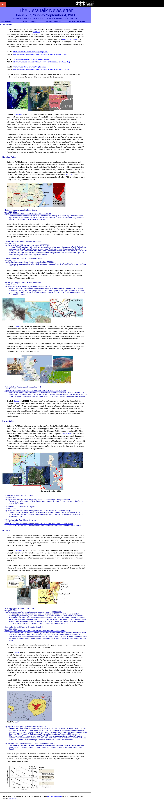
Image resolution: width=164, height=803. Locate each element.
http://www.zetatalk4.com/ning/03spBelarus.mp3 (31, 59)
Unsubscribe (12, 799)
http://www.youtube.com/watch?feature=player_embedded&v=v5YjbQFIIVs (40, 54)
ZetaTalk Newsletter (54, 796)
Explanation (18, 114)
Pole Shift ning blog (69, 39)
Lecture (16, 652)
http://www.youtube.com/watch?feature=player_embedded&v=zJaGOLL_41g (41, 62)
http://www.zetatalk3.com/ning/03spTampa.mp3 (30, 52)
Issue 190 (69, 174)
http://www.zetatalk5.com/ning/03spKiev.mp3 (29, 67)
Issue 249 (67, 434)
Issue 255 (36, 32)
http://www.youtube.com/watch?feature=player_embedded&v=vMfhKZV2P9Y (41, 69)
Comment (17, 326)
